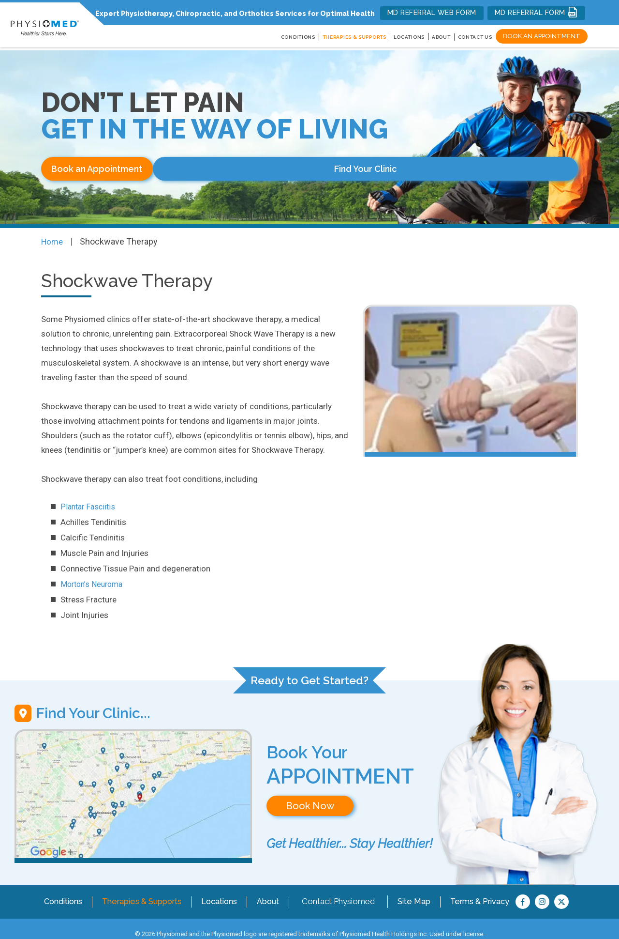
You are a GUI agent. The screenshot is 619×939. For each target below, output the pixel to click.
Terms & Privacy (488, 890)
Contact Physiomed (346, 890)
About (441, 37)
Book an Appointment (541, 36)
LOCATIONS (409, 37)
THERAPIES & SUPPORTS (354, 37)
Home (53, 236)
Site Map (422, 890)
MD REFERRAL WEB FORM (431, 12)
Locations (226, 890)
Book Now (310, 801)
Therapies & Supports (145, 890)
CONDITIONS (298, 37)
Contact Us (475, 37)
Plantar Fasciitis (89, 502)
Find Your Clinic (227, 169)
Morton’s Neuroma (93, 579)
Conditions (62, 890)
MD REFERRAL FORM (536, 12)
